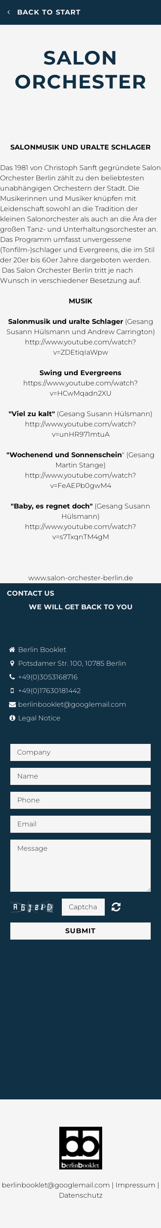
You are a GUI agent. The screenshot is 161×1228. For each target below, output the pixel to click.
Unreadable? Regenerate (116, 907)
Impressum (135, 1185)
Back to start (44, 12)
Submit (80, 931)
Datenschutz (81, 1195)
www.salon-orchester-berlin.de (80, 578)
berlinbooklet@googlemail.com (72, 704)
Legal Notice (39, 718)
